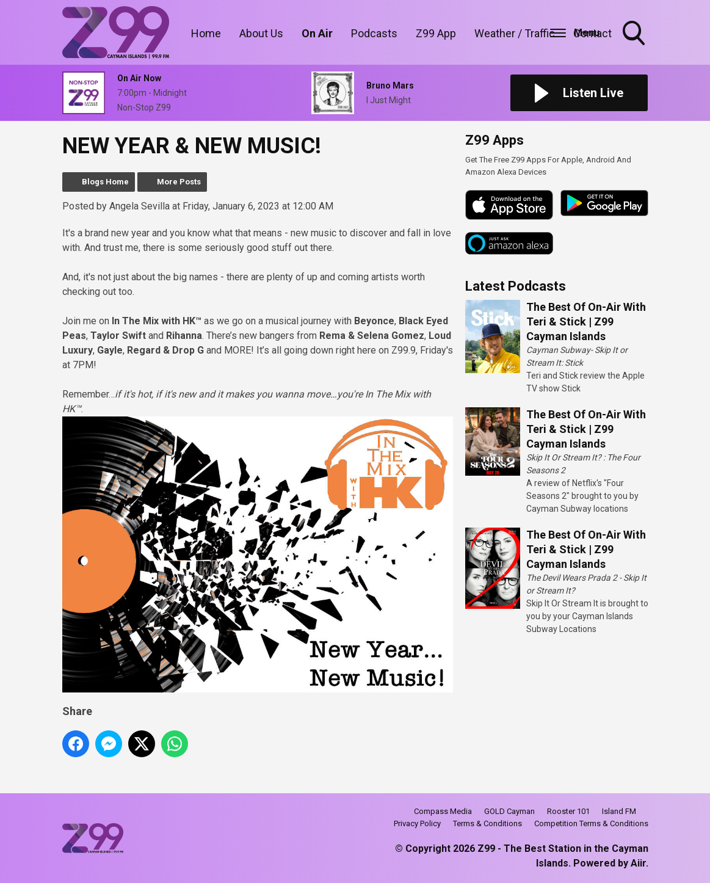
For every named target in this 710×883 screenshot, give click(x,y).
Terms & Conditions (487, 823)
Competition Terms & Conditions (591, 823)
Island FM (619, 811)
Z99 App (436, 33)
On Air (317, 33)
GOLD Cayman (509, 811)
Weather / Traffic (514, 33)
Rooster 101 (568, 811)
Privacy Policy (417, 823)
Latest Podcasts (515, 286)
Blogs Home (105, 181)
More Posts (179, 181)
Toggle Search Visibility (634, 34)
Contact (592, 33)
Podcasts (374, 33)
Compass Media (443, 811)
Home (206, 33)
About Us (261, 33)
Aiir (638, 863)
